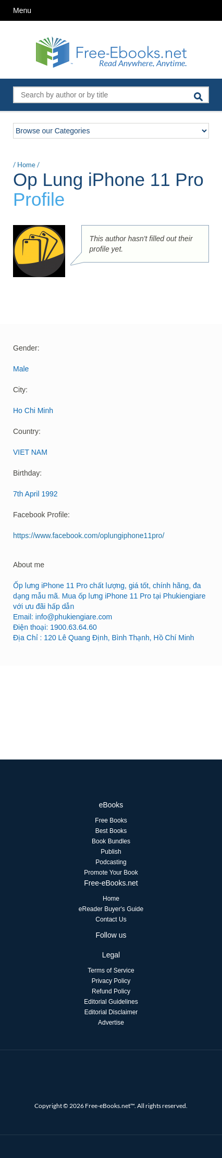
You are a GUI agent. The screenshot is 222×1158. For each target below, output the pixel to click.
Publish (111, 851)
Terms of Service (111, 970)
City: (20, 389)
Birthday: (27, 473)
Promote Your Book (111, 872)
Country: (27, 431)
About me (28, 565)
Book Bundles (111, 841)
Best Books (111, 831)
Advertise (111, 1022)
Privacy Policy (111, 981)
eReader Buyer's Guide (111, 909)
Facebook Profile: (41, 514)
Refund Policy (111, 991)
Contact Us (110, 919)
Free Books (111, 820)
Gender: (26, 348)
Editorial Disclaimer (111, 1012)
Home (26, 164)
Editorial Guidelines (111, 1001)
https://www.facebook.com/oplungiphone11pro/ (88, 535)
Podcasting (110, 862)
